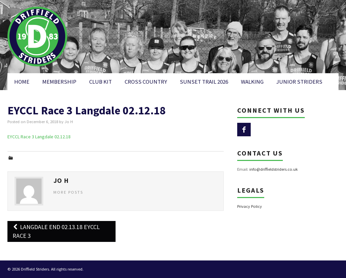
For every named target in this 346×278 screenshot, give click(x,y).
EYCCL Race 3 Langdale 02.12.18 (39, 137)
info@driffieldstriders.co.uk (273, 169)
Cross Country (146, 81)
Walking (252, 81)
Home (21, 81)
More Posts (68, 192)
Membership (59, 81)
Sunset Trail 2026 (204, 81)
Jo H (69, 121)
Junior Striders (299, 81)
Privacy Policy (249, 206)
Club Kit (100, 81)
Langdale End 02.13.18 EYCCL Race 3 (56, 231)
